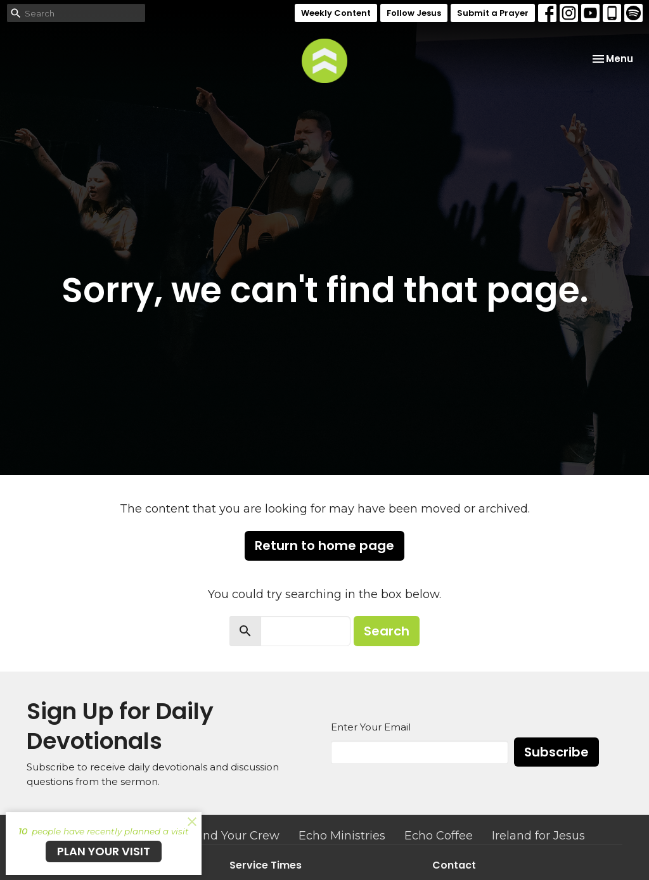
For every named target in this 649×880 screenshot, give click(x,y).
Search (386, 631)
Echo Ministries (342, 836)
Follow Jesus (414, 13)
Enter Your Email (371, 727)
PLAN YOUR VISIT (103, 851)
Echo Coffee (438, 836)
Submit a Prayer (493, 13)
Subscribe (556, 752)
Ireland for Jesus (538, 836)
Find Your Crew (236, 836)
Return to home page (324, 545)
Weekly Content (336, 13)
